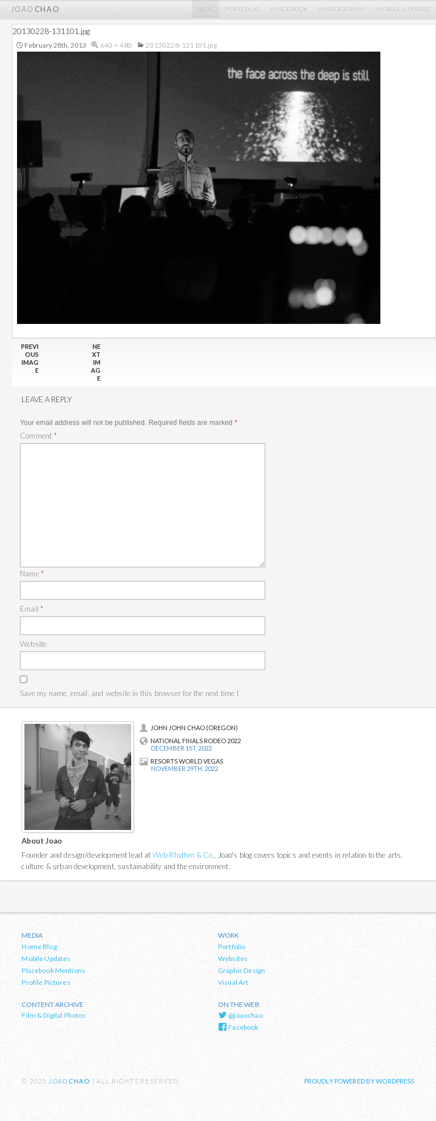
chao (35, 9)
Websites (233, 958)
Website (33, 643)
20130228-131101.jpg (181, 45)
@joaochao (240, 1014)
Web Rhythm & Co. (184, 854)
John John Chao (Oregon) (189, 727)
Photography (342, 9)
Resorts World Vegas (181, 761)
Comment (38, 435)
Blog (206, 9)
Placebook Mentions (53, 970)
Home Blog (39, 946)
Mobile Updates (403, 9)
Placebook (289, 9)
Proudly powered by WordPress (359, 1081)
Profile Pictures (46, 982)
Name (32, 573)
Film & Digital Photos (54, 1015)
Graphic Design (241, 970)
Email (31, 608)
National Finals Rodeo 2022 (190, 740)
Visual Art (233, 982)
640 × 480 (116, 45)
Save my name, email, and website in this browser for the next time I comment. (129, 699)
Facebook (238, 1026)
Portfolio (242, 9)
